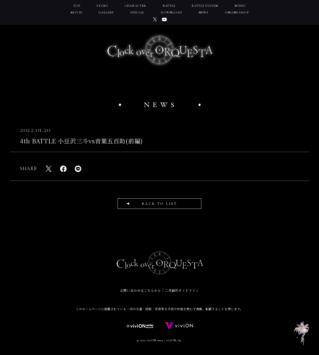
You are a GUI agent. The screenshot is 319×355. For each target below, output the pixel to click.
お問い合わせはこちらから (140, 290)
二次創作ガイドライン (182, 290)
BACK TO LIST (159, 203)
